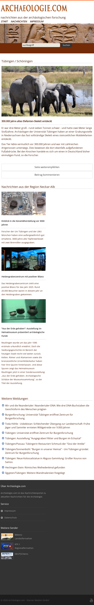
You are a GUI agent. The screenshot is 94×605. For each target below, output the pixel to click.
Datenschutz (10, 517)
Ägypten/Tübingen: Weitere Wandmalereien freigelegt (35, 473)
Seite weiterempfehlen (47, 167)
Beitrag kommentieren (47, 174)
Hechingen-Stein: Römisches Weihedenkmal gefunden (35, 467)
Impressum (36, 21)
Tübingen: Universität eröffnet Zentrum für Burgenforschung (39, 433)
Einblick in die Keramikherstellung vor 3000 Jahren (22, 223)
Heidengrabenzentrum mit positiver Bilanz (22, 276)
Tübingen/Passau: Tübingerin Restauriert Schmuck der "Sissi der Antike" (45, 443)
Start (4, 21)
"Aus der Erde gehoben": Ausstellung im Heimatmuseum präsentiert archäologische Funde (22, 332)
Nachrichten (19, 21)
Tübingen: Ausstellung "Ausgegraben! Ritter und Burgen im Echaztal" (43, 438)
